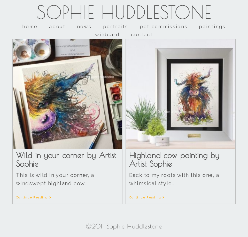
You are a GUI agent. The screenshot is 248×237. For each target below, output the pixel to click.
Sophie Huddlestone (124, 12)
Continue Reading (34, 197)
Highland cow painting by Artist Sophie (174, 159)
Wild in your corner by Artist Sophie (66, 159)
